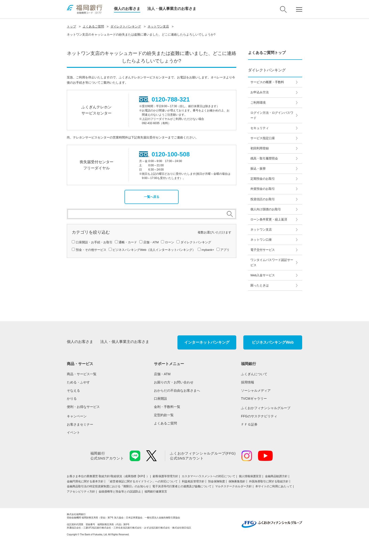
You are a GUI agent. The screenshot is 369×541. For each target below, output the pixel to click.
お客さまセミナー (80, 424)
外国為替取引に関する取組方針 (269, 481)
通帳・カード (128, 242)
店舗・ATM (151, 242)
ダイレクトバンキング (125, 26)
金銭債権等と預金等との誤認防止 (120, 491)
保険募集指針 (237, 481)
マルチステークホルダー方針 (233, 486)
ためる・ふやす (78, 382)
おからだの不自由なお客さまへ (177, 390)
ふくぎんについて (254, 374)
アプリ (224, 250)
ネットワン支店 (158, 26)
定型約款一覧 (164, 415)
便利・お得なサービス (83, 407)
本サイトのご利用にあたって (273, 486)
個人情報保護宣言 (250, 476)
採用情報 (247, 382)
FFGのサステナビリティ (259, 416)
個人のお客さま (127, 9)
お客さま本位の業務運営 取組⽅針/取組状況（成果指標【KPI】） (108, 476)
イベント (73, 432)
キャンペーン (77, 416)
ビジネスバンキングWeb (272, 342)
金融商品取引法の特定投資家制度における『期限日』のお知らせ (108, 486)
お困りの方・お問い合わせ (173, 382)
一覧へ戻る (151, 197)
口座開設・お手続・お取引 (94, 242)
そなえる (73, 390)
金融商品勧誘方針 (276, 476)
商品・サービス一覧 (81, 374)
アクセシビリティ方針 (81, 491)
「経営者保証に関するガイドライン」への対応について (142, 481)
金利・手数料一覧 (167, 407)
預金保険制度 (216, 481)
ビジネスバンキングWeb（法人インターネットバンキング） (153, 250)
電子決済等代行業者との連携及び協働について (182, 486)
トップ (71, 26)
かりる (72, 398)
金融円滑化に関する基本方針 (85, 481)
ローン (169, 242)
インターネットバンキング (206, 342)
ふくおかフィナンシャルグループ (265, 408)
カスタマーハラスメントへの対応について (208, 476)
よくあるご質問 (93, 26)
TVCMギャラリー (254, 398)
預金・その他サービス (91, 250)
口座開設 (160, 398)
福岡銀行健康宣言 (155, 491)
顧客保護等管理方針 (165, 476)
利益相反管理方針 (193, 481)
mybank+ (207, 250)
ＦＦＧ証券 (249, 424)
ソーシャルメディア (256, 390)
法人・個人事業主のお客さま (171, 9)
